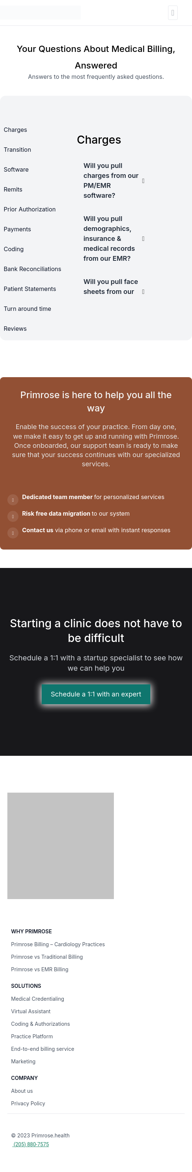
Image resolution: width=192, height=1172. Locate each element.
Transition (17, 149)
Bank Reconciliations (32, 269)
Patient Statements (30, 288)
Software (16, 169)
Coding (14, 249)
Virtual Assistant (30, 1011)
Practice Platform (32, 1036)
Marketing (23, 1061)
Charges (15, 129)
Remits (13, 189)
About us (22, 1091)
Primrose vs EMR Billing (40, 969)
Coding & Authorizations (40, 1024)
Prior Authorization (30, 209)
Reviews (15, 328)
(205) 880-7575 (30, 1144)
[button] (172, 13)
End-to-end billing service (42, 1049)
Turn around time (27, 308)
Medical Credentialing (37, 999)
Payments (17, 229)
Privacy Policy (28, 1103)
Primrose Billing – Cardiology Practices (58, 944)
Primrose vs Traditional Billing (47, 957)
